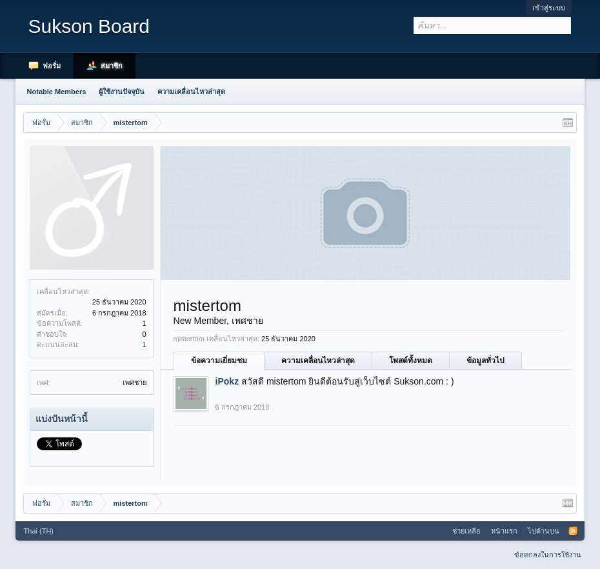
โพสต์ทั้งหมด (410, 360)
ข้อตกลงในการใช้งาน (547, 555)
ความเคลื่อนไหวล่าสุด (318, 360)
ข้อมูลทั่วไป (485, 360)
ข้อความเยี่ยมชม (219, 360)
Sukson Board (89, 26)
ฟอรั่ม (52, 66)
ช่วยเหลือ (466, 531)
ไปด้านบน (543, 531)
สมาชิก (112, 66)
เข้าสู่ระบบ (548, 8)
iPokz (227, 381)
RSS (573, 531)
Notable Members (56, 91)
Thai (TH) (39, 531)
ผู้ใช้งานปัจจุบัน (122, 91)
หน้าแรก (504, 531)
